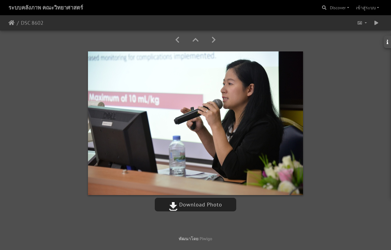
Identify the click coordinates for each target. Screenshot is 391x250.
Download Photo (195, 204)
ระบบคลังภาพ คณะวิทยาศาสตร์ (45, 7)
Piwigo (206, 238)
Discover (338, 7)
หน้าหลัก (11, 23)
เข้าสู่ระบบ (366, 7)
